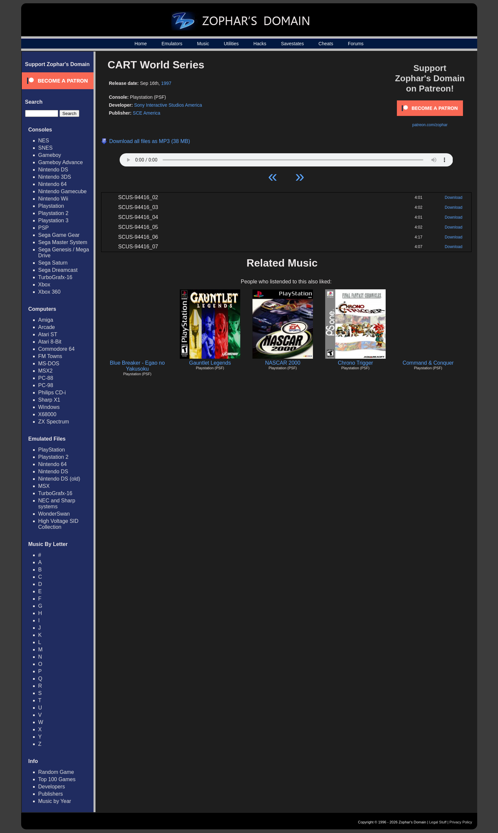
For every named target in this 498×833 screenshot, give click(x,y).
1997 (166, 83)
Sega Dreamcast (58, 270)
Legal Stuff (437, 822)
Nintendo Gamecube (62, 191)
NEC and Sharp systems (56, 503)
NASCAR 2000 (282, 363)
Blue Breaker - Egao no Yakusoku (137, 366)
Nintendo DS (53, 169)
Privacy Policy (460, 822)
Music (203, 43)
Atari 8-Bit (49, 341)
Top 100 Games (57, 779)
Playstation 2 (53, 213)
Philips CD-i (52, 392)
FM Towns (50, 356)
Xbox (44, 284)
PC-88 (45, 378)
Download (453, 197)
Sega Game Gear (59, 235)
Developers (51, 786)
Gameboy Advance (60, 162)
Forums (356, 43)
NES (43, 140)
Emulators (172, 43)
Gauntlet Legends (210, 363)
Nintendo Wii (53, 198)
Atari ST (47, 334)
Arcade (46, 327)
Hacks (259, 43)
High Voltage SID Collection (58, 524)
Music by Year (54, 801)
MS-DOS (48, 363)
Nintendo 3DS (54, 177)
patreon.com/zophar (429, 125)
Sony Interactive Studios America (168, 105)
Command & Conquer (428, 363)
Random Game (56, 772)
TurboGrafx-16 (55, 277)
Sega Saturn (53, 263)
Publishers (50, 794)
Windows (49, 407)
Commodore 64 (56, 349)
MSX (44, 486)
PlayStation (51, 450)
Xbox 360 (49, 292)
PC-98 (45, 385)
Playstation (51, 206)
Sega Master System (63, 242)
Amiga (45, 320)
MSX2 (45, 371)
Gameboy (49, 155)
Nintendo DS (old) (59, 479)
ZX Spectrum (53, 421)
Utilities (231, 43)
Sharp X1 (49, 400)
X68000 (47, 414)
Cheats (326, 43)
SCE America (146, 113)
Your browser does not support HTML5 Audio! (286, 158)
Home (140, 43)
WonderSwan (54, 514)
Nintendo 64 (52, 184)
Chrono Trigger (355, 363)
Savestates (292, 43)
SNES (45, 148)
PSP (43, 228)
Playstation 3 (53, 220)
